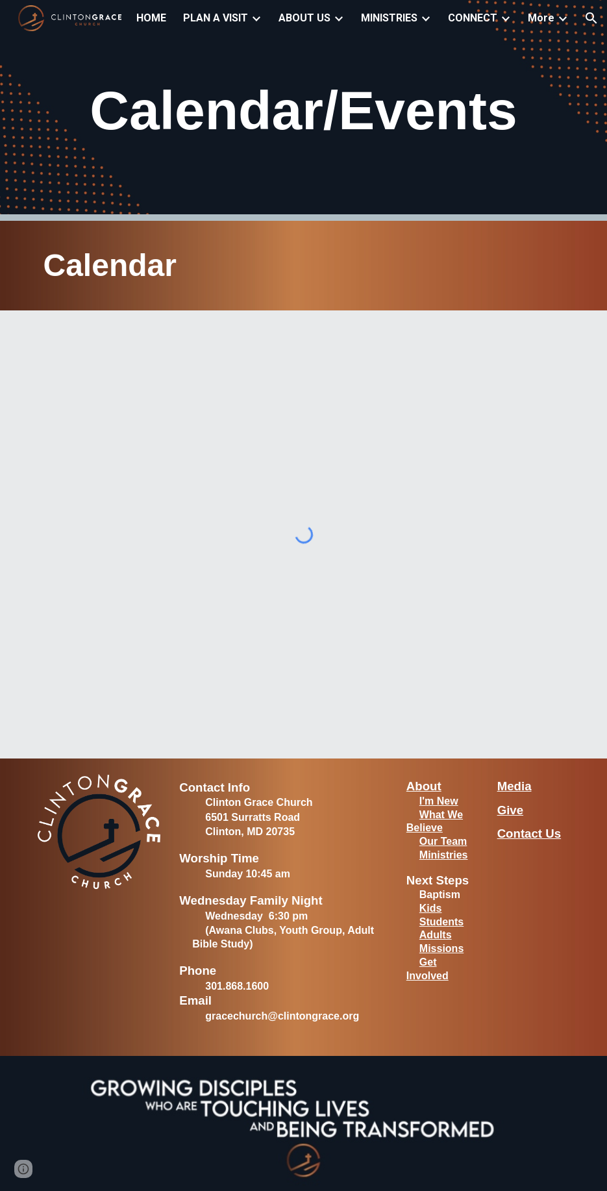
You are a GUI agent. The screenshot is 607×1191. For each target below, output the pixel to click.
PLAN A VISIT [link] (215, 18)
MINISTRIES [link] (389, 18)
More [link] (541, 18)
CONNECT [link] (472, 18)
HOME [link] (151, 18)
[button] (591, 18)
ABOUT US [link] (304, 18)
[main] (303, 110)
